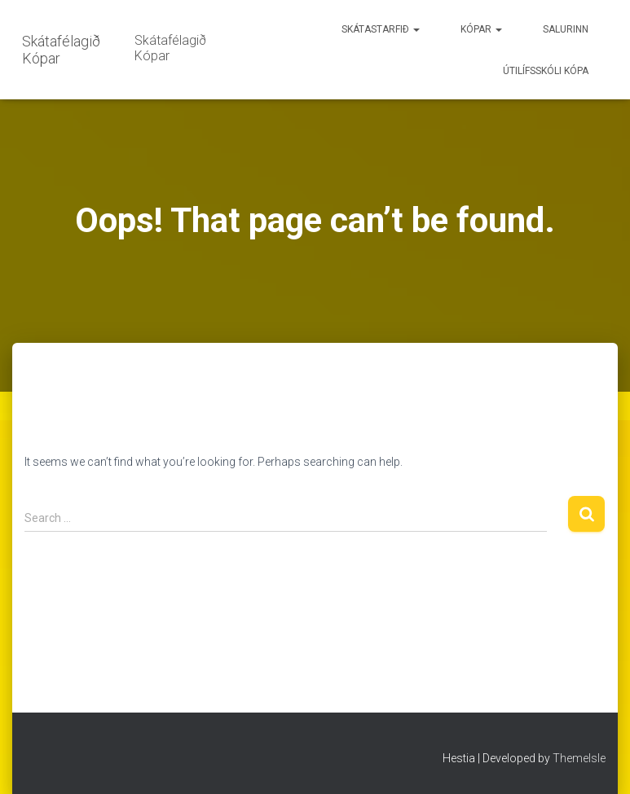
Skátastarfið (380, 29)
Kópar (481, 29)
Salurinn (565, 29)
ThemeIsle (579, 758)
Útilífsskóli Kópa (545, 71)
